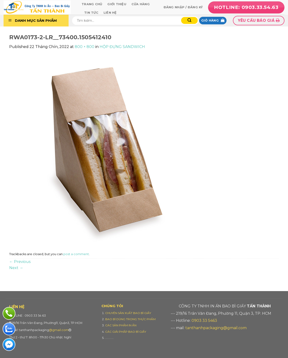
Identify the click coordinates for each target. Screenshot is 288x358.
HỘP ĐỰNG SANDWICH (122, 46)
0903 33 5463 (204, 320)
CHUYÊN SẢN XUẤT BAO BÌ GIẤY (128, 313)
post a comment (76, 254)
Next (16, 268)
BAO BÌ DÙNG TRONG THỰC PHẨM (130, 319)
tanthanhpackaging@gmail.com (216, 328)
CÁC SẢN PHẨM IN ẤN (120, 325)
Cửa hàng (140, 4)
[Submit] (189, 20)
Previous (20, 261)
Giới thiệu (116, 4)
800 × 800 (84, 46)
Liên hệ (110, 12)
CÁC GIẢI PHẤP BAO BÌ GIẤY (125, 331)
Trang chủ (92, 4)
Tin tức (91, 12)
